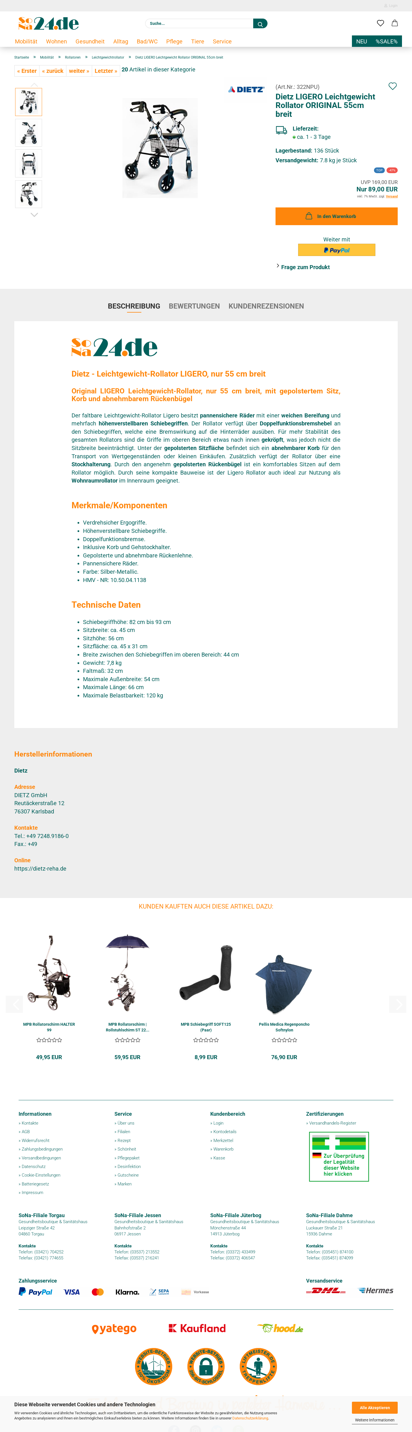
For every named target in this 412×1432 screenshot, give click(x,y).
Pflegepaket (129, 1158)
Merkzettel (223, 1140)
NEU (361, 41)
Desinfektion (129, 1166)
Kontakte (30, 1123)
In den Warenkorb (330, 215)
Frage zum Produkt (305, 267)
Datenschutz (33, 1166)
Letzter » (106, 70)
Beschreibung (134, 306)
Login (391, 6)
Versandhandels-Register (332, 1123)
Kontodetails (225, 1131)
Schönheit (127, 1149)
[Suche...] (260, 23)
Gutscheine (128, 1175)
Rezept (124, 1140)
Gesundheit (90, 41)
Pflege (174, 41)
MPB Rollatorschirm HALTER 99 (49, 1027)
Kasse (219, 1158)
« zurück (53, 70)
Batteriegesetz (35, 1184)
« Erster (27, 70)
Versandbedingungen (41, 1158)
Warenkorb (223, 1149)
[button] (395, 23)
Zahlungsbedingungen (42, 1149)
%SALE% (387, 41)
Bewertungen (194, 306)
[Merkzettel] (380, 23)
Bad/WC (147, 41)
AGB (26, 1131)
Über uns (126, 1123)
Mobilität (26, 41)
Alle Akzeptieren (375, 1407)
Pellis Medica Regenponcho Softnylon (284, 1027)
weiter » (79, 70)
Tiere (197, 41)
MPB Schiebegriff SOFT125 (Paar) (206, 1027)
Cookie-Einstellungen (41, 1175)
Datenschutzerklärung (250, 1418)
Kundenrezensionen (266, 306)
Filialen (124, 1131)
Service (222, 41)
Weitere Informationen (375, 1420)
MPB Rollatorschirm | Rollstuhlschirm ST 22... (127, 1027)
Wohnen (56, 41)
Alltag (120, 41)
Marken (125, 1184)
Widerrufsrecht (35, 1140)
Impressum (32, 1192)
